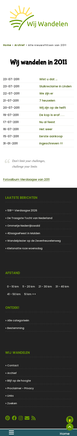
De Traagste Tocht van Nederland (29, 218)
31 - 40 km (62, 286)
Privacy (29, 388)
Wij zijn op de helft (52, 108)
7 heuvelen (47, 100)
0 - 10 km (13, 286)
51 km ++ (30, 294)
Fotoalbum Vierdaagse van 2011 (26, 179)
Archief (12, 373)
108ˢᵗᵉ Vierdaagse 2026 (22, 210)
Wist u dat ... (48, 79)
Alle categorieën (18, 320)
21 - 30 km (45, 286)
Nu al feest (47, 122)
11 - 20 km (28, 286)
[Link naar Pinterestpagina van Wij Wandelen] (7, 419)
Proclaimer (14, 388)
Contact (13, 365)
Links (10, 396)
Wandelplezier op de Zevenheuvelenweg (34, 241)
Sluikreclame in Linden (55, 86)
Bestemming (15, 328)
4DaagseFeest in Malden (23, 233)
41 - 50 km (14, 294)
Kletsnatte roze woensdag (24, 248)
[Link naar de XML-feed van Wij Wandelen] (33, 419)
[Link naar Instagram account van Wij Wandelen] (21, 419)
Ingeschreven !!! (51, 143)
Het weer (45, 129)
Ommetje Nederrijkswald (23, 226)
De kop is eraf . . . (51, 115)
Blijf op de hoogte (19, 381)
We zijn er (46, 93)
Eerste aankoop (51, 136)
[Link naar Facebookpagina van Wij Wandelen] (14, 419)
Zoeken (12, 403)
